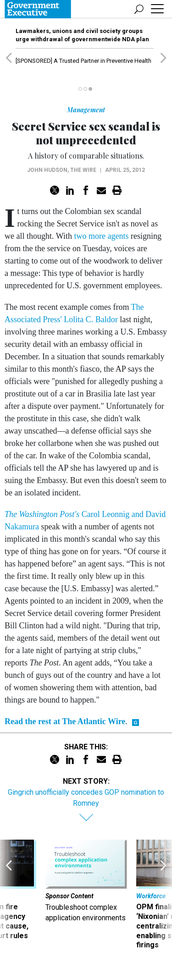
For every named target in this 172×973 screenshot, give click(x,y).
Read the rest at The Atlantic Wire (65, 721)
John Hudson (47, 170)
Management (86, 109)
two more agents (101, 236)
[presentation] (8, 895)
